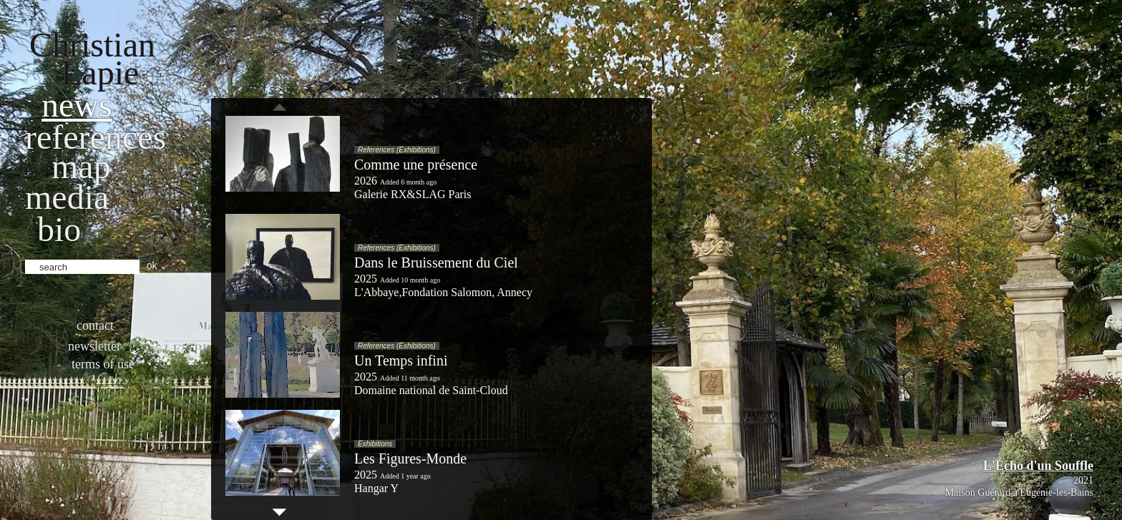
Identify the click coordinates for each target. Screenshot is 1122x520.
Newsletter (94, 346)
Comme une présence (415, 164)
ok (152, 265)
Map (81, 166)
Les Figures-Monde (410, 458)
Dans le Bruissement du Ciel (436, 262)
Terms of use (103, 364)
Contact (95, 325)
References (95, 137)
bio (59, 229)
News (77, 105)
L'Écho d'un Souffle (1038, 465)
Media (67, 197)
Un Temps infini (400, 360)
